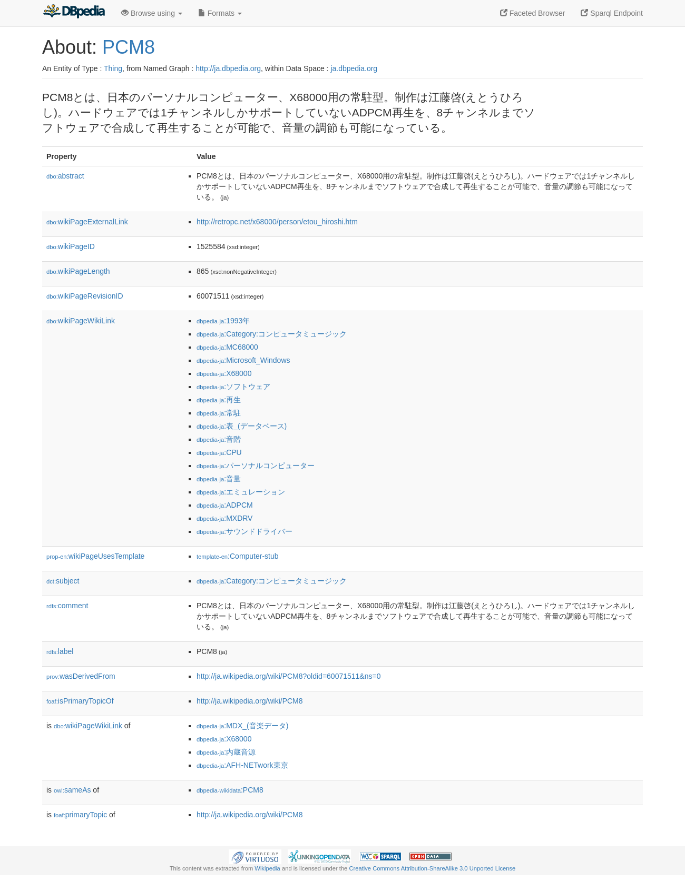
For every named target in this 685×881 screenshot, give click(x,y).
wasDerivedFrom (80, 676)
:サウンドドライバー (244, 531)
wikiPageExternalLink (87, 221)
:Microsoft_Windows (243, 360)
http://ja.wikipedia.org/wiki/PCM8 (250, 701)
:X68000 (224, 373)
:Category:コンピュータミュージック (272, 334)
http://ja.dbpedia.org (228, 68)
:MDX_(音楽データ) (242, 725)
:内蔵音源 (226, 752)
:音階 (219, 439)
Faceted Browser (532, 13)
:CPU (219, 452)
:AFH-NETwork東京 (242, 765)
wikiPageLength (78, 271)
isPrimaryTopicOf (80, 701)
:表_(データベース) (242, 426)
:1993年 (223, 320)
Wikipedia (267, 868)
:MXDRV (224, 518)
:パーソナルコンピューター (256, 465)
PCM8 (128, 47)
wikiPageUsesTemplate (95, 556)
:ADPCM (225, 505)
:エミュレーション (241, 492)
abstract (65, 176)
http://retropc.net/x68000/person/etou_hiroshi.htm (277, 221)
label (59, 651)
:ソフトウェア (233, 386)
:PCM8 (230, 790)
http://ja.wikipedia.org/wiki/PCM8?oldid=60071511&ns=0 (288, 676)
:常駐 (219, 413)
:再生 (219, 399)
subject (62, 581)
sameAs (72, 790)
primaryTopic (80, 814)
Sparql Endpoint (612, 13)
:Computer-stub (238, 556)
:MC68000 (227, 347)
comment (67, 605)
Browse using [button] (151, 13)
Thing (113, 68)
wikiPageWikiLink (80, 320)
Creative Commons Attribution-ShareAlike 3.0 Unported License (432, 868)
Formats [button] (220, 13)
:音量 (219, 478)
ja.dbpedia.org (353, 68)
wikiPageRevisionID (84, 296)
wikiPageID (70, 246)
